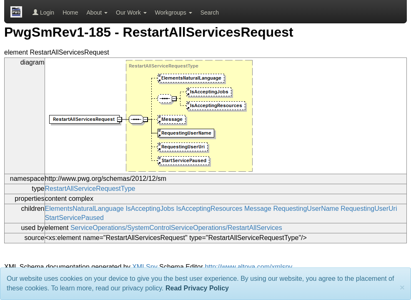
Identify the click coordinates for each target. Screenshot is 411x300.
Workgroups (173, 12)
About (97, 12)
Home (70, 12)
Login (43, 12)
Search (209, 12)
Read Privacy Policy (197, 288)
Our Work (131, 12)
